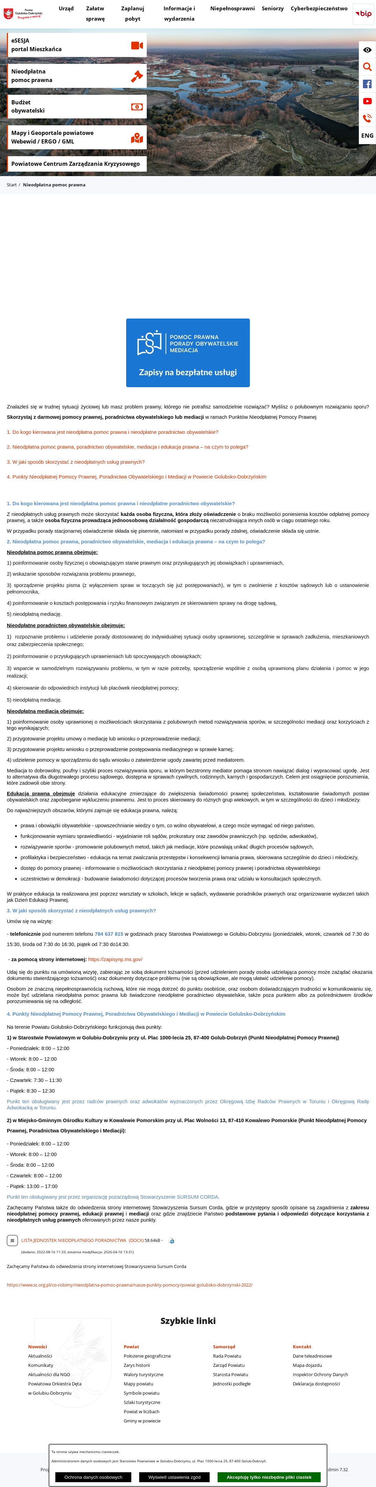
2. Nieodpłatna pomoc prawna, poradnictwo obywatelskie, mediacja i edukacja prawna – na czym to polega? (127, 447)
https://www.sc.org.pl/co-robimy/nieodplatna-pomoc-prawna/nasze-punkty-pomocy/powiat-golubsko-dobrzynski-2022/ (130, 1285)
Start (12, 185)
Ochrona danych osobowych (93, 1477)
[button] (367, 49)
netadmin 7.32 (333, 1469)
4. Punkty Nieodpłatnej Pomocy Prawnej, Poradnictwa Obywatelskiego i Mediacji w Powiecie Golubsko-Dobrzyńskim (136, 477)
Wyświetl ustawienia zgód (174, 1477)
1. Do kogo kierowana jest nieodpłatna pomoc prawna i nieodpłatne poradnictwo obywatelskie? (112, 432)
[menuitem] (66, 9)
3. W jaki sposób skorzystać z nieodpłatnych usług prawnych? (76, 462)
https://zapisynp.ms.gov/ (115, 959)
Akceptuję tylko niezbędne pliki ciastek (269, 1477)
